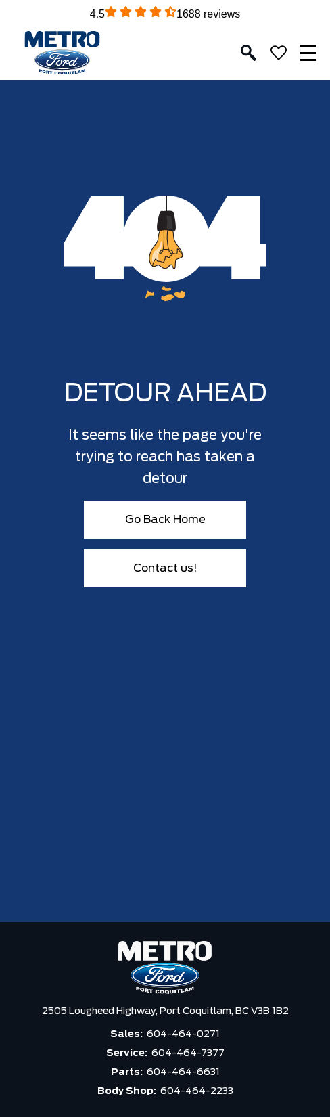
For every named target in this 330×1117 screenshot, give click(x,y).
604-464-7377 (188, 1053)
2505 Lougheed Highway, (101, 1011)
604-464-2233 (196, 1091)
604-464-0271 (183, 1034)
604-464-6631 (183, 1072)
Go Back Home (165, 519)
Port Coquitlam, (197, 1011)
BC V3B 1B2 (262, 1011)
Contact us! (165, 568)
